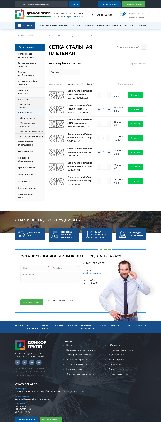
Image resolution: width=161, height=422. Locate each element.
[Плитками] (139, 77)
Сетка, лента (79, 36)
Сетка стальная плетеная (31, 118)
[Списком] (144, 77)
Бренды (69, 338)
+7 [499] (102, 15)
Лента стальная (27, 113)
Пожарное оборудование (25, 152)
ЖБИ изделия (24, 144)
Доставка (80, 25)
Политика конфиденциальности (28, 364)
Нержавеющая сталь (25, 189)
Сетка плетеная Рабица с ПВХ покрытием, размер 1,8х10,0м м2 (79, 102)
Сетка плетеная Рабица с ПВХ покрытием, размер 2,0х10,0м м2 (79, 116)
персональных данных (58, 297)
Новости (122, 25)
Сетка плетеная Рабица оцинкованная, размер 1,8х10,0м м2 (78, 160)
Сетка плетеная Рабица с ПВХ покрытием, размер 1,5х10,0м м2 (79, 88)
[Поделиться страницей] (143, 47)
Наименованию (71, 77)
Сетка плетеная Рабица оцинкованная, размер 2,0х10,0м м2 (78, 174)
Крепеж (23, 97)
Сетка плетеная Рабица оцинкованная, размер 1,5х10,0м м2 (78, 145)
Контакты (142, 25)
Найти (75, 4)
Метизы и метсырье (64, 36)
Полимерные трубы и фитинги (27, 55)
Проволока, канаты (28, 102)
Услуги (113, 25)
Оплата (71, 25)
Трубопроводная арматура (26, 64)
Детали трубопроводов (25, 73)
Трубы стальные (26, 160)
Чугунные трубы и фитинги (27, 83)
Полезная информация (96, 25)
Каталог (50, 36)
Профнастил (24, 174)
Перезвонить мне (112, 4)
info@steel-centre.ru (71, 17)
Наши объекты (57, 25)
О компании (42, 25)
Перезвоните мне (25, 412)
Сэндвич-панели (26, 181)
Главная (40, 36)
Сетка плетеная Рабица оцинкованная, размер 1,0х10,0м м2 (78, 131)
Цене (86, 77)
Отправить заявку (134, 4)
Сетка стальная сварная (30, 123)
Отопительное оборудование (25, 136)
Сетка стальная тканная (30, 129)
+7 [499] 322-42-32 (25, 376)
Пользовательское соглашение (28, 361)
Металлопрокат (25, 167)
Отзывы (132, 25)
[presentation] (41, 282)
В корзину (136, 88)
